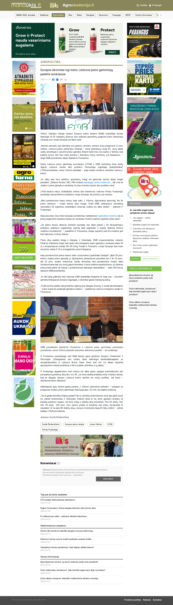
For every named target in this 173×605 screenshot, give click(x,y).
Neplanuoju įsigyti (139, 252)
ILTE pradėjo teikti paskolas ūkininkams (57, 500)
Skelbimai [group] (44, 15)
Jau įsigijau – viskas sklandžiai (140, 219)
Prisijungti (108, 479)
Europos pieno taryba (74, 424)
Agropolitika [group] (58, 15)
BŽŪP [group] (128, 15)
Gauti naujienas (24, 257)
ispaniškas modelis (107, 216)
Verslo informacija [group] (143, 15)
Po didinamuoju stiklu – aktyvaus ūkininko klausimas (63, 516)
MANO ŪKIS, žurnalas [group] (25, 15)
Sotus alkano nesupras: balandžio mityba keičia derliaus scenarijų (69, 578)
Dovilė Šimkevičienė (50, 424)
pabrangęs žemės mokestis (97, 182)
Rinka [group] (79, 15)
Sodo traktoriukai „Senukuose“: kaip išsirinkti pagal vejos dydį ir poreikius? (72, 570)
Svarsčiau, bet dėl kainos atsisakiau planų (142, 230)
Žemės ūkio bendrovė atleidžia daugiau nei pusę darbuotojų (66, 531)
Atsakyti (135, 259)
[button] (12, 15)
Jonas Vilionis (95, 424)
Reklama (147, 600)
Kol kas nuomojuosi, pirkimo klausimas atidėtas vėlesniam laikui (144, 238)
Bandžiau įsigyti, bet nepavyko (144, 224)
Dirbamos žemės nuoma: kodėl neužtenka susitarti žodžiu (65, 539)
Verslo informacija (140, 268)
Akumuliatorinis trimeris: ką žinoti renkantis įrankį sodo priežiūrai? (69, 562)
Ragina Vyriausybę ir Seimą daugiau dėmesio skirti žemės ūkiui (68, 508)
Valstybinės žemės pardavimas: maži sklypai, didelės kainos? (67, 547)
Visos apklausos (150, 259)
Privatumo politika (132, 600)
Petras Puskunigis (50, 429)
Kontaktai (157, 600)
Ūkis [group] (70, 15)
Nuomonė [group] (103, 15)
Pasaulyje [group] (116, 15)
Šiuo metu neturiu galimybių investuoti (143, 246)
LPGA (109, 424)
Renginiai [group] (90, 15)
